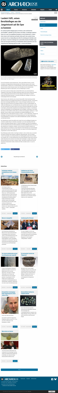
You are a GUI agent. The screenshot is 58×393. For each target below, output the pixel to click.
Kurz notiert (18, 12)
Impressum (23, 378)
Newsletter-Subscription (48, 61)
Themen (16, 9)
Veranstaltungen (43, 31)
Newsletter (54, 64)
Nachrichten (42, 21)
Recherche (24, 9)
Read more (15, 213)
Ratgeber (42, 9)
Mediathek (33, 9)
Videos (41, 50)
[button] (5, 149)
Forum (50, 9)
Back (19, 369)
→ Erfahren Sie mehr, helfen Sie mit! (8, 385)
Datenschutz (33, 378)
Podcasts (42, 54)
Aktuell (8, 9)
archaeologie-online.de (5, 12)
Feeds (41, 28)
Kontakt (28, 378)
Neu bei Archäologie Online (45, 35)
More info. (29, 391)
